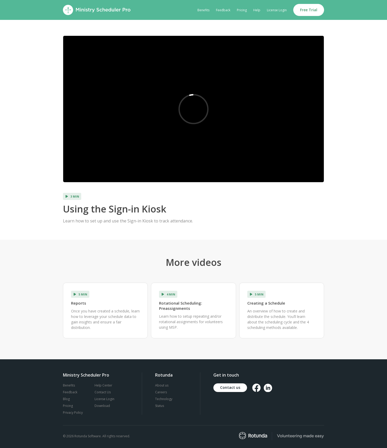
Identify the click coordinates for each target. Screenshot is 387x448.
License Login (277, 10)
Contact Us (103, 392)
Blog (66, 399)
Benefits (203, 10)
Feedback (223, 10)
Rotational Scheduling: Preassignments (180, 305)
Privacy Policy (73, 412)
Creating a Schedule (266, 303)
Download (102, 406)
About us (161, 385)
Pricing (242, 10)
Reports (78, 303)
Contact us (230, 387)
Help (256, 10)
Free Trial (308, 9)
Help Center (103, 385)
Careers (161, 392)
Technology (163, 399)
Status (159, 406)
